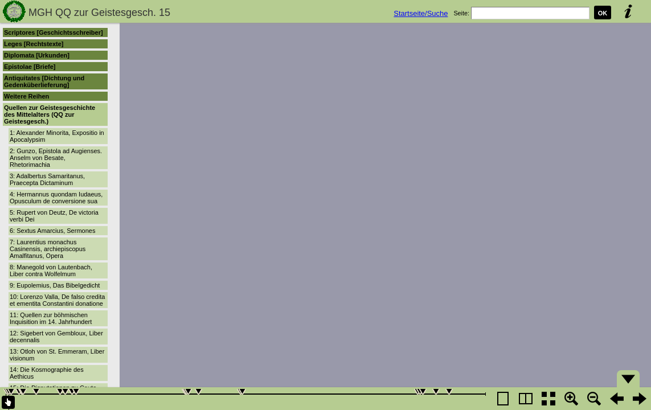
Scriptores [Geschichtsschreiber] (53, 32)
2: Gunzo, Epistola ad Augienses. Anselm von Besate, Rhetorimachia (56, 157)
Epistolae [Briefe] (29, 66)
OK (603, 13)
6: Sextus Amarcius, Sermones (52, 230)
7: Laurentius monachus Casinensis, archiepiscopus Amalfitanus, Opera (47, 249)
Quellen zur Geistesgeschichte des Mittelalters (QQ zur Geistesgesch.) (49, 114)
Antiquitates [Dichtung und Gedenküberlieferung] (44, 81)
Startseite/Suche (421, 13)
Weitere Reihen (26, 96)
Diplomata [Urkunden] (36, 55)
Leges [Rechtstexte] (34, 43)
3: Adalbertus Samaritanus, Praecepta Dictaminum (47, 179)
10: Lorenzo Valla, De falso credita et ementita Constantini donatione (57, 300)
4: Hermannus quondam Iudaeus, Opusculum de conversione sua (56, 197)
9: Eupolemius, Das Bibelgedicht (55, 285)
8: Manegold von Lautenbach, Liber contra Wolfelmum (51, 270)
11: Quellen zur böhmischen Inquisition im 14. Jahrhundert (51, 318)
